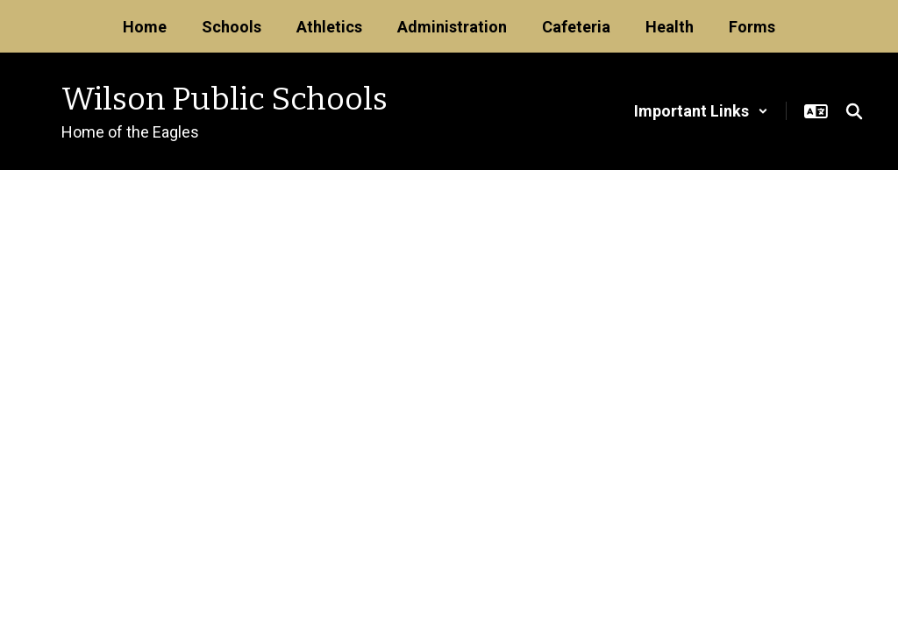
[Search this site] (854, 111)
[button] (701, 111)
